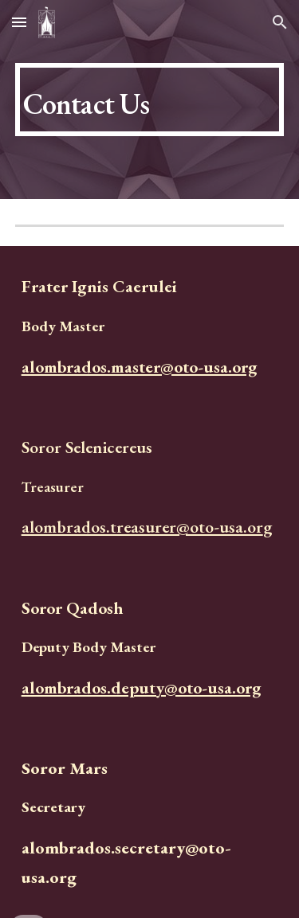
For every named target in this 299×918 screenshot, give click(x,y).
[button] (19, 22)
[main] (150, 99)
